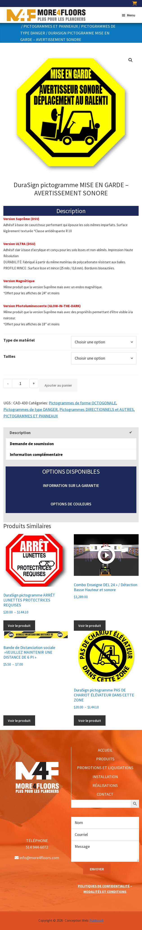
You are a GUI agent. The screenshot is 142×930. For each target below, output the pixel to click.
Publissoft (97, 920)
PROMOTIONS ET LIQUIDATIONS (105, 767)
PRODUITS (105, 758)
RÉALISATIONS (105, 785)
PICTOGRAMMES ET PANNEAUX (50, 26)
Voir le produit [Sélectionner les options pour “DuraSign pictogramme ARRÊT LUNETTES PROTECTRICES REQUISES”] (19, 625)
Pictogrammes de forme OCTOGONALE (82, 402)
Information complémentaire (36, 454)
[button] (130, 60)
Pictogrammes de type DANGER (30, 409)
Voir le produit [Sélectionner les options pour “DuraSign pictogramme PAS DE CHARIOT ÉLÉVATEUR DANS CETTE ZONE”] (89, 720)
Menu (131, 15)
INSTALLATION (105, 776)
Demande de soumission (32, 443)
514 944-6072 (37, 847)
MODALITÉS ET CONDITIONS (104, 891)
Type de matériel (19, 340)
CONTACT (105, 794)
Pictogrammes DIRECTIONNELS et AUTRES (96, 409)
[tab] (71, 432)
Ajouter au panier (58, 385)
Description (20, 432)
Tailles (9, 356)
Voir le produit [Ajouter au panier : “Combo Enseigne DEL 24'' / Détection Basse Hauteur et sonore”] (89, 625)
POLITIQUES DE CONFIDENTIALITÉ (104, 886)
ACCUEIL (105, 750)
